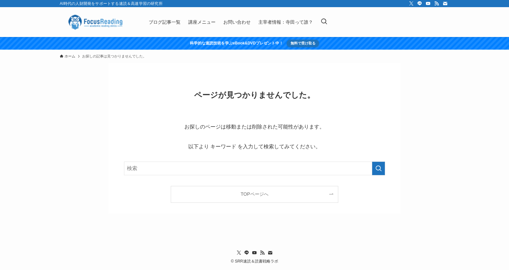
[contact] (445, 3)
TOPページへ (254, 194)
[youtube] (428, 3)
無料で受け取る (303, 43)
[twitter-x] (411, 3)
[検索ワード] (254, 168)
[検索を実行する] (378, 168)
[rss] (436, 3)
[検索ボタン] (324, 22)
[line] (420, 3)
